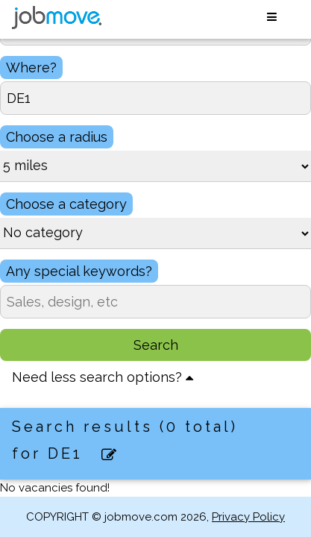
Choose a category (66, 204)
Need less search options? (102, 377)
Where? (31, 67)
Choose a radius (56, 137)
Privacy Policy (248, 517)
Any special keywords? (79, 271)
